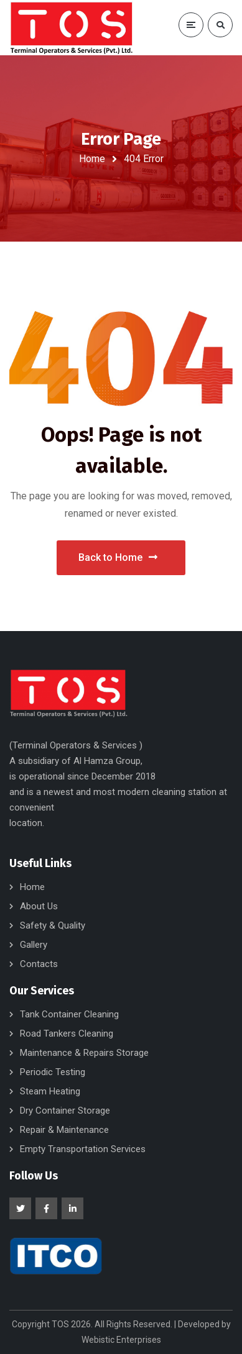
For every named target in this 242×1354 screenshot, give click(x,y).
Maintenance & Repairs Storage (84, 1052)
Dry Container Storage (65, 1110)
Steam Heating (50, 1091)
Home (92, 159)
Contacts (39, 964)
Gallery (33, 944)
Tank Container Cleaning (69, 1014)
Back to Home (117, 557)
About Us (39, 906)
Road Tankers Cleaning (66, 1033)
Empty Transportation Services (83, 1149)
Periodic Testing (52, 1072)
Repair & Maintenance (64, 1129)
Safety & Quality (52, 925)
